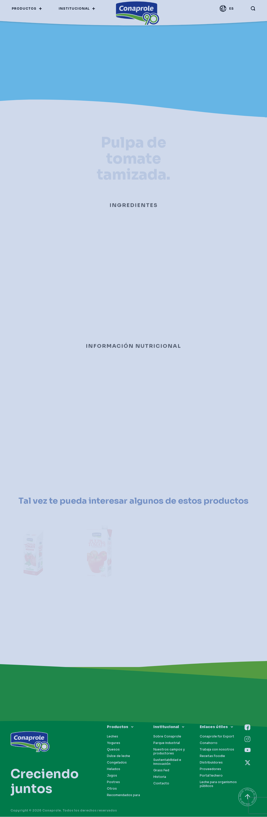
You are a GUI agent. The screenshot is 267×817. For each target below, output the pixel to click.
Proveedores (210, 769)
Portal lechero (211, 775)
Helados (113, 769)
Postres (113, 782)
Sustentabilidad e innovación (167, 762)
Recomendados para (123, 795)
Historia (159, 777)
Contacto (161, 783)
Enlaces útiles (214, 726)
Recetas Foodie (212, 756)
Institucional (166, 726)
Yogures (113, 743)
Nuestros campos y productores (169, 751)
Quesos (113, 749)
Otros (112, 788)
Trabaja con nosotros (217, 749)
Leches (112, 736)
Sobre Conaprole (167, 736)
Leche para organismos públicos (218, 784)
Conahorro (208, 743)
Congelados (117, 762)
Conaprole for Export (217, 736)
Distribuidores (211, 762)
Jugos (112, 775)
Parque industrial (166, 743)
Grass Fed (161, 770)
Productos (117, 726)
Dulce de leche (118, 756)
